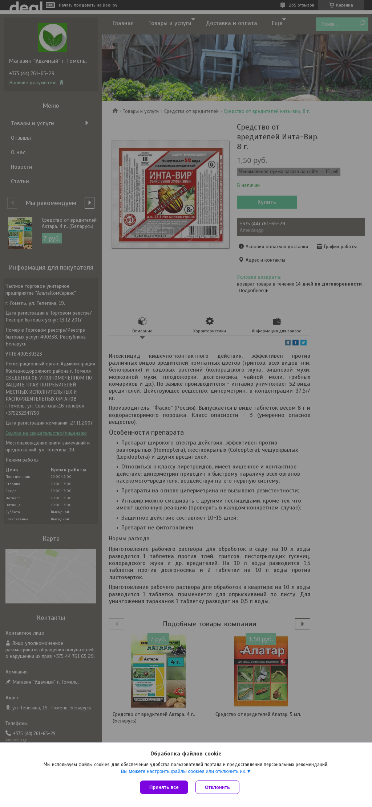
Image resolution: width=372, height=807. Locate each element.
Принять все (164, 787)
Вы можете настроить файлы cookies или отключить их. (183, 771)
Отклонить (217, 787)
